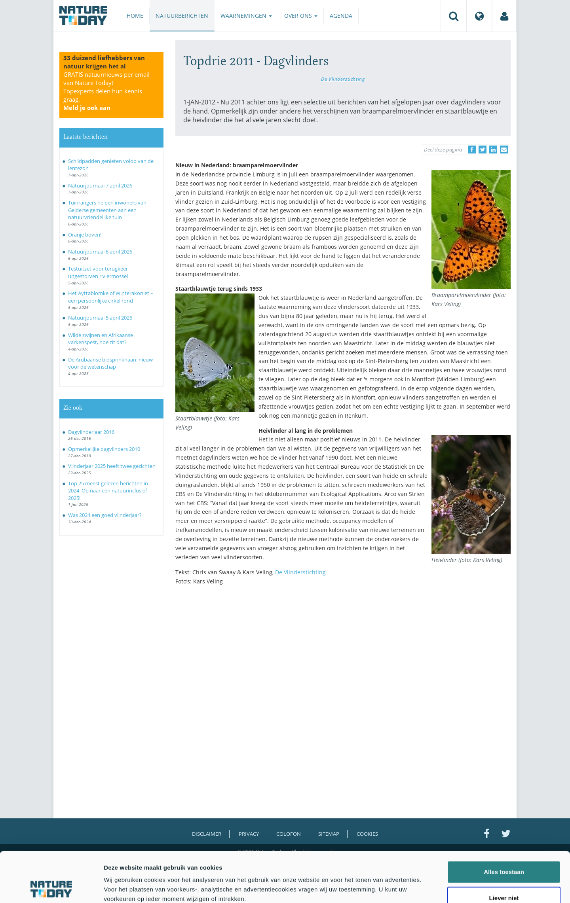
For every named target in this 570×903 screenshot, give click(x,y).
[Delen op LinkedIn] (493, 149)
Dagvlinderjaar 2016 (91, 431)
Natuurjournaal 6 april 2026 (100, 251)
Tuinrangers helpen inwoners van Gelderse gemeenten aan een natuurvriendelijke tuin (107, 210)
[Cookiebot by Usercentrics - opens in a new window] (51, 888)
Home (135, 15)
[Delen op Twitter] (482, 149)
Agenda (341, 15)
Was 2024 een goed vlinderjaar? (105, 515)
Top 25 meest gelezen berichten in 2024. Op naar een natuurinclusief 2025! (108, 491)
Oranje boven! (84, 234)
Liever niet (504, 851)
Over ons (300, 15)
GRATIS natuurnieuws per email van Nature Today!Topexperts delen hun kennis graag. (106, 91)
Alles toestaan (504, 825)
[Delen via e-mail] (504, 149)
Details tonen (427, 887)
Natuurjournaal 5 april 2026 (100, 317)
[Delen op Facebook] (472, 149)
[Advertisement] (343, 660)
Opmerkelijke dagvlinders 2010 (104, 448)
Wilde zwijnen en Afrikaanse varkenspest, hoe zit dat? (100, 338)
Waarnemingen (246, 15)
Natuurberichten (182, 15)
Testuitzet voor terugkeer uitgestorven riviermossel (98, 272)
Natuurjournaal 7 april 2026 (100, 185)
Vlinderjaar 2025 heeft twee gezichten (112, 465)
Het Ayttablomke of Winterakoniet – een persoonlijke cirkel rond (110, 297)
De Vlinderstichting (343, 79)
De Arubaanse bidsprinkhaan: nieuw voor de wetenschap (110, 363)
